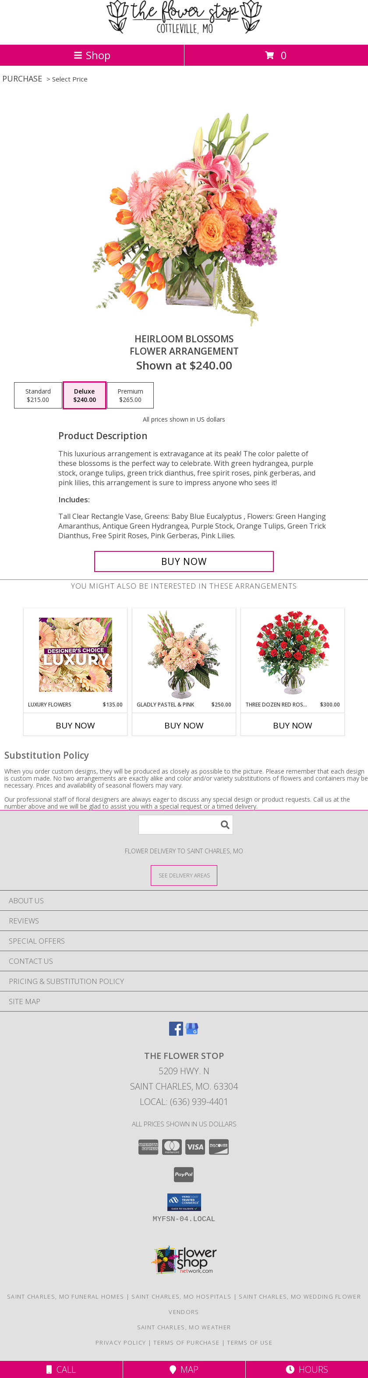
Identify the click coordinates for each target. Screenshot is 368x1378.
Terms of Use (249, 1342)
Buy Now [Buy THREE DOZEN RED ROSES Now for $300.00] (292, 725)
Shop (92, 55)
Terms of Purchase (186, 1342)
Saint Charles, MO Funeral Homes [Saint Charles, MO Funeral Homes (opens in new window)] (65, 1296)
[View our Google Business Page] (192, 1033)
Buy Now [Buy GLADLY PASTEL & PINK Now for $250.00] (184, 725)
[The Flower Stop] (184, 32)
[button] (184, 1202)
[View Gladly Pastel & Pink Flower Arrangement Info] (184, 654)
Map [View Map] (184, 1369)
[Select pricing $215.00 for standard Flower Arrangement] (38, 395)
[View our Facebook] (176, 1033)
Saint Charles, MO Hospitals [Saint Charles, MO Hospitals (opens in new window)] (181, 1296)
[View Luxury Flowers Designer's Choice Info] (75, 654)
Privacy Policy (121, 1342)
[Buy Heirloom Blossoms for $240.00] (184, 561)
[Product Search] (185, 825)
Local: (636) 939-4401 (184, 1102)
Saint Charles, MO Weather (184, 1327)
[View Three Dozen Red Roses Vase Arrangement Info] (292, 654)
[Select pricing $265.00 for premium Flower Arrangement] (130, 395)
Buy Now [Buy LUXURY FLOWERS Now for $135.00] (75, 725)
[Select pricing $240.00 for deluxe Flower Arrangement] (84, 395)
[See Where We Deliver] (184, 875)
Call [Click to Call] (61, 1369)
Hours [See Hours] (307, 1369)
